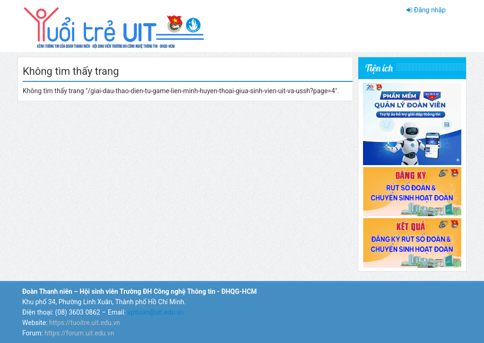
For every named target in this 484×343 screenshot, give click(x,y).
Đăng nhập (430, 10)
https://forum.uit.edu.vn (79, 333)
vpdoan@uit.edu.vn (156, 312)
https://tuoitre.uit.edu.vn (84, 322)
